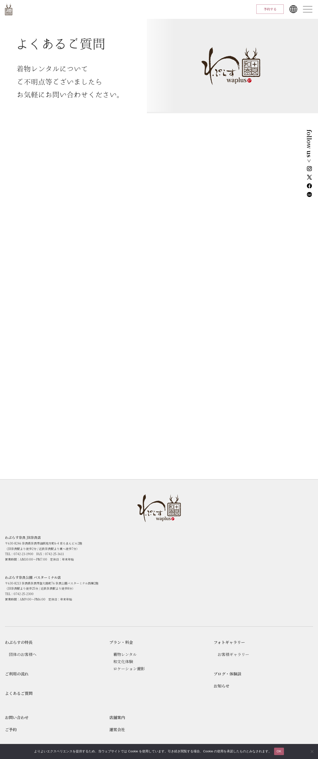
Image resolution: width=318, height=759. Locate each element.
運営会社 (117, 729)
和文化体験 (123, 661)
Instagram (309, 168)
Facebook (309, 185)
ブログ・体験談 (227, 674)
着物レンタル (125, 654)
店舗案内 (117, 717)
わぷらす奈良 (8, 9)
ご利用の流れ (17, 674)
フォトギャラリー (229, 642)
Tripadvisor (309, 194)
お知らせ (221, 686)
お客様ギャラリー (233, 654)
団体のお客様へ (23, 654)
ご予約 (11, 729)
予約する (270, 9)
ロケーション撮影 (129, 668)
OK (279, 751)
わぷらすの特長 (19, 642)
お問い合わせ (17, 717)
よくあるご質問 (19, 693)
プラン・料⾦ (121, 642)
